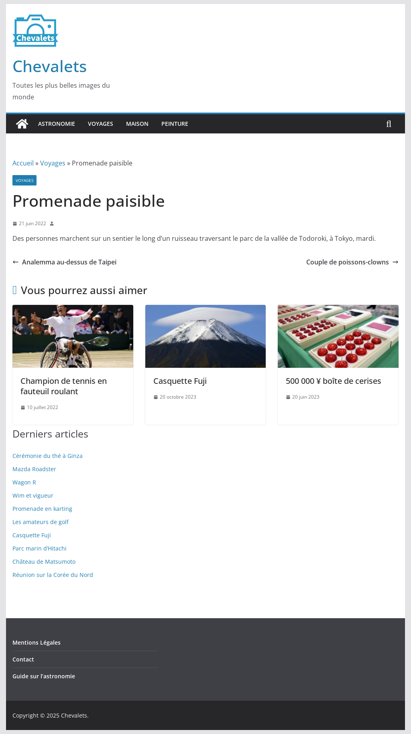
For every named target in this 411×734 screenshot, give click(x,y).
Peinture (174, 123)
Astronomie (56, 123)
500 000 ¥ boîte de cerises (333, 380)
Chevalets (49, 66)
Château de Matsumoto (43, 561)
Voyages (100, 123)
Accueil (23, 163)
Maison (137, 123)
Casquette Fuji (180, 380)
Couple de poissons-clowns (352, 262)
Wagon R (24, 482)
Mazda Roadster (34, 469)
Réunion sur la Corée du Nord (52, 575)
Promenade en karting (42, 508)
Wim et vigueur (32, 495)
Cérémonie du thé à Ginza (47, 456)
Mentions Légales (36, 642)
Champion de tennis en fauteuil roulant (63, 386)
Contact (23, 659)
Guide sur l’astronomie (43, 676)
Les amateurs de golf (40, 522)
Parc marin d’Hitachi (39, 548)
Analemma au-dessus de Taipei (64, 262)
